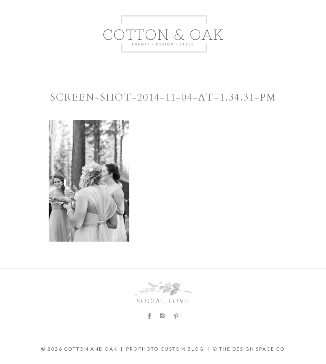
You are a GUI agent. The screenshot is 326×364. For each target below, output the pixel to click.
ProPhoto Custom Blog (165, 349)
